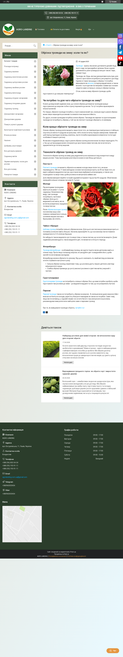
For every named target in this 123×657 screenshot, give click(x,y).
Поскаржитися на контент (57, 556)
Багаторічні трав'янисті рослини (17, 130)
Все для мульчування (13, 151)
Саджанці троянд (11, 109)
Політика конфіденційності (76, 556)
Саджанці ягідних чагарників (15, 98)
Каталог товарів (10, 61)
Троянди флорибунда (51, 250)
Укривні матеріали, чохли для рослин (16, 163)
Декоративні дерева (12, 119)
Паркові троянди (49, 294)
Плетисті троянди (50, 167)
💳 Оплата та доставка (59, 29)
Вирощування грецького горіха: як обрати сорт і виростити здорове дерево (88, 372)
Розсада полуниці (11, 66)
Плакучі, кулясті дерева (13, 125)
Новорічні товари (11, 175)
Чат (112, 651)
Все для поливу (10, 169)
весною (91, 83)
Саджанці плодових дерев (15, 103)
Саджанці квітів (10, 156)
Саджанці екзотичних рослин (16, 77)
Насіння (7, 140)
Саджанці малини (11, 72)
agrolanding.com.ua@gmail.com (16, 218)
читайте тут (80, 308)
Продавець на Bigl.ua (61, 554)
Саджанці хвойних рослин (14, 87)
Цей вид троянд (49, 229)
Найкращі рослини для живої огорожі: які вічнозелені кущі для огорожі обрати (88, 337)
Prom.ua (73, 552)
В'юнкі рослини (10, 135)
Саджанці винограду (12, 93)
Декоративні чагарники (13, 114)
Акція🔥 (79, 29)
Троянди (79, 66)
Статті (48, 45)
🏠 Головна (39, 29)
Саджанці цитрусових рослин (16, 82)
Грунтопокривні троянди (52, 281)
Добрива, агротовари (13, 146)
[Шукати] (35, 46)
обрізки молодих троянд (57, 209)
